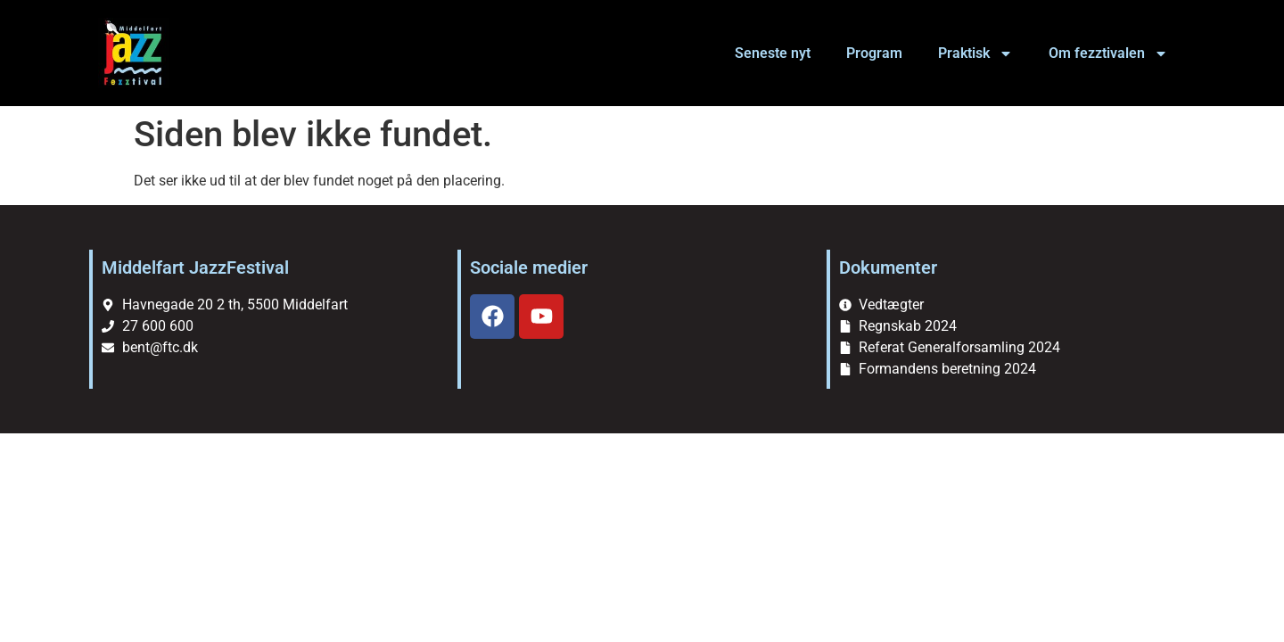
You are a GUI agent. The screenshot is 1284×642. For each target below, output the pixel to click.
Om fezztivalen (1108, 53)
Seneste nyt (773, 53)
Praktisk (975, 53)
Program (874, 53)
